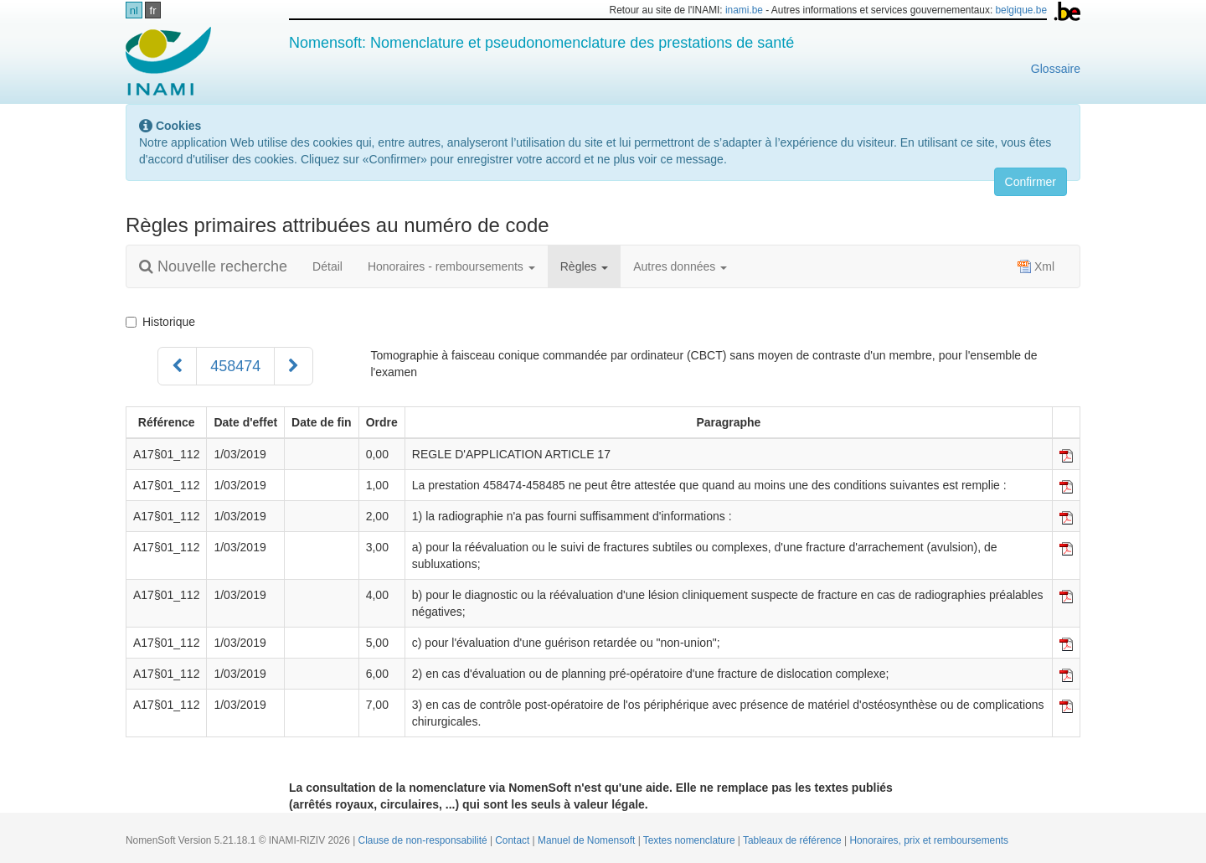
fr (153, 10)
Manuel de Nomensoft (588, 840)
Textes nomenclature (690, 840)
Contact (513, 840)
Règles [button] (584, 266)
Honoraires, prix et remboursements (928, 840)
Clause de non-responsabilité (424, 840)
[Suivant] (293, 366)
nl (134, 10)
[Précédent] (177, 366)
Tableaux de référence (793, 840)
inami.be (744, 10)
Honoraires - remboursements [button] (451, 266)
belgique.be (1022, 10)
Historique (160, 321)
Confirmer (1030, 182)
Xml (1036, 266)
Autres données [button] (680, 266)
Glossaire (1055, 68)
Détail (327, 266)
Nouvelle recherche (213, 266)
